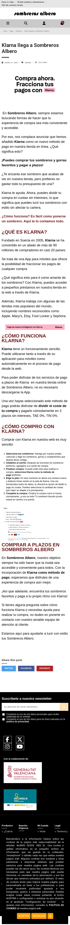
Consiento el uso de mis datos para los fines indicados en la (35, 720)
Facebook (26, 668)
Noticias (28, 62)
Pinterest (44, 668)
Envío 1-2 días (8, 2)
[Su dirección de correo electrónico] (31, 707)
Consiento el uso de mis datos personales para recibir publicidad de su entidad (32, 715)
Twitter (8, 668)
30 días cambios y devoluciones (30, 2)
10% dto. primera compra (12, 5)
